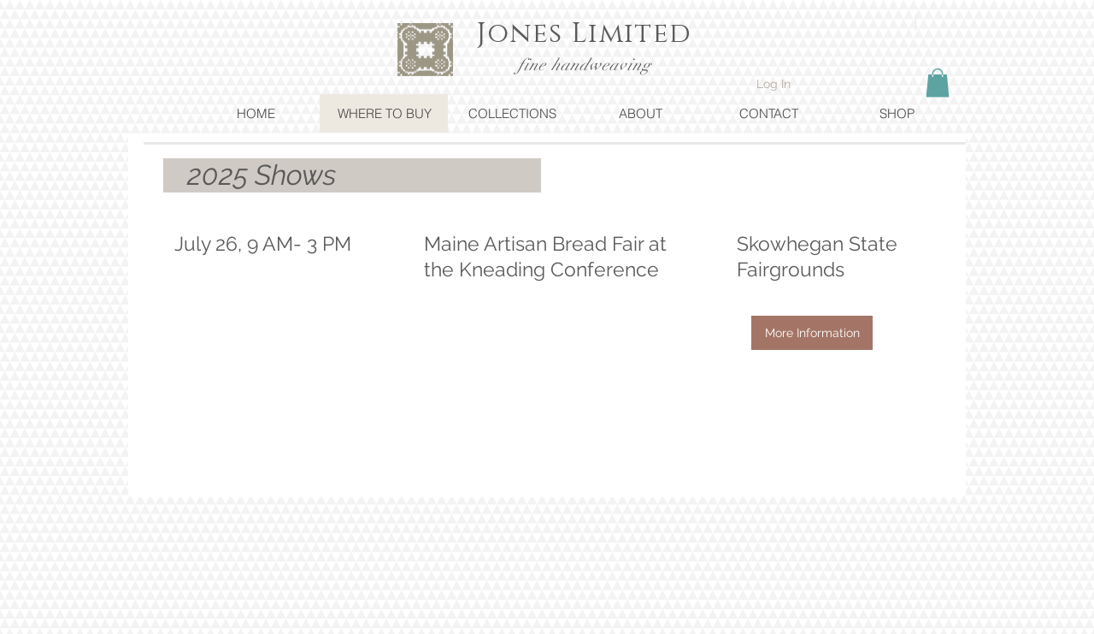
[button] (938, 82)
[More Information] (812, 333)
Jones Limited (584, 33)
